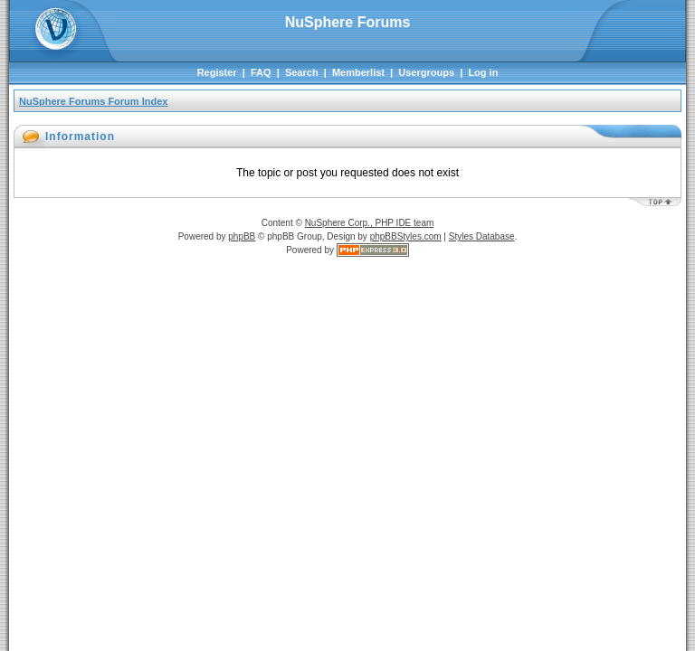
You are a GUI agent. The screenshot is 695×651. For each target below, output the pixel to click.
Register (217, 72)
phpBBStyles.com (406, 236)
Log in (483, 72)
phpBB (241, 236)
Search (302, 72)
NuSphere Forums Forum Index (93, 101)
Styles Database (482, 236)
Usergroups (426, 72)
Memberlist (358, 72)
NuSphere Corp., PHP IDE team (369, 223)
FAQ (261, 72)
